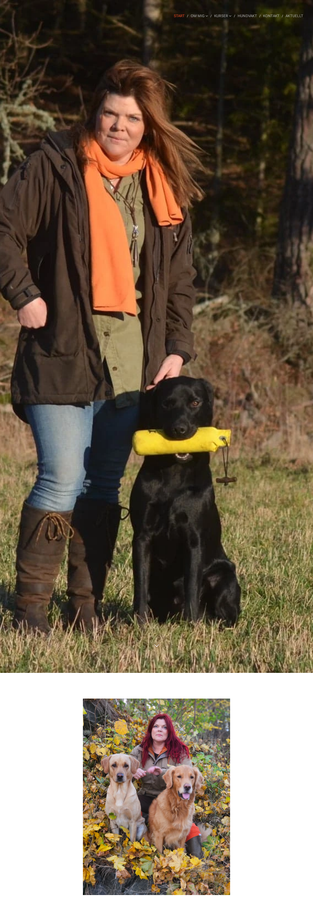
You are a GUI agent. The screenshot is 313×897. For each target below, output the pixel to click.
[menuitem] (181, 16)
